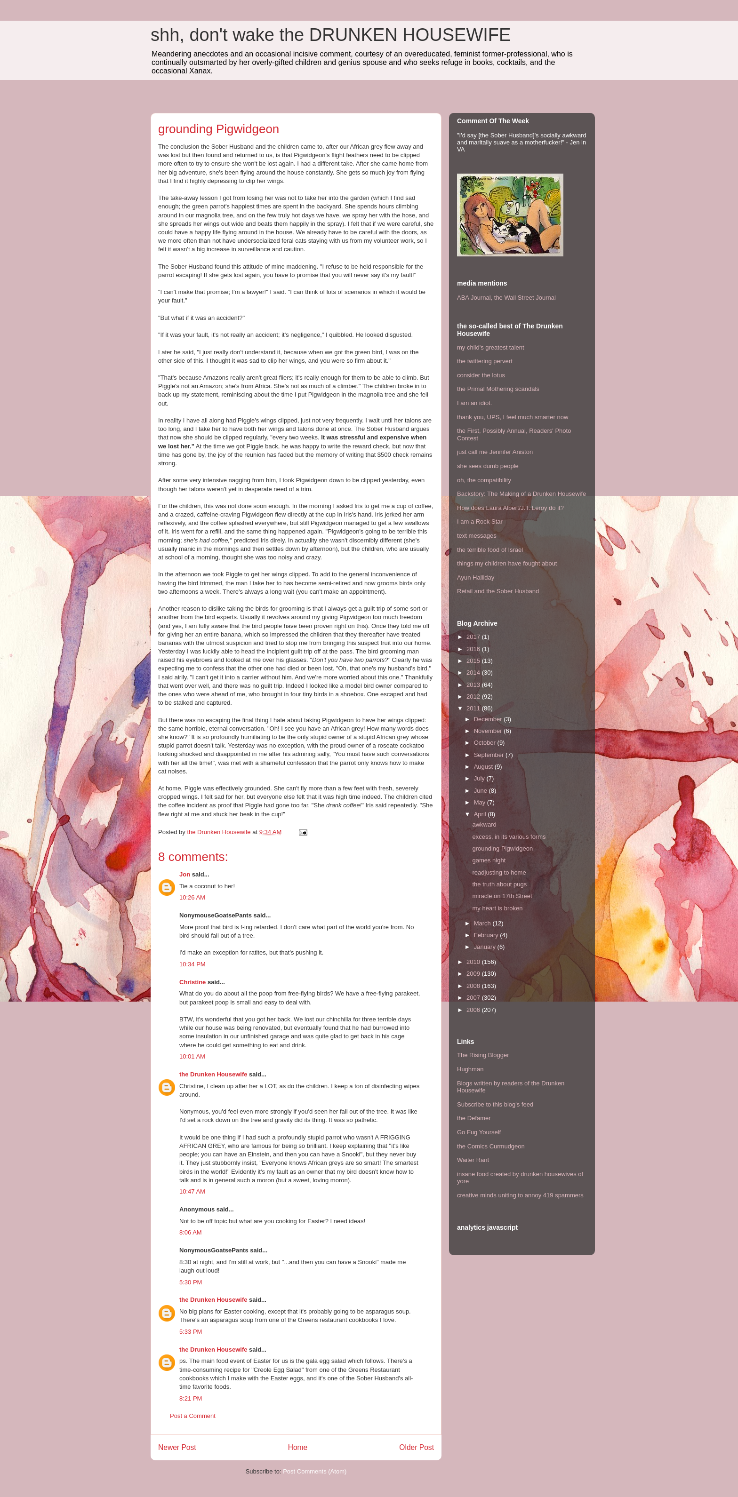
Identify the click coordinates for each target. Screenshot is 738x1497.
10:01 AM (192, 1056)
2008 (474, 985)
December (489, 719)
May (480, 802)
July (480, 778)
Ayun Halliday (475, 577)
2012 (474, 696)
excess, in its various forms (508, 836)
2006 (474, 1009)
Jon (184, 874)
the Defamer (474, 1118)
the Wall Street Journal (525, 297)
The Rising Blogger (483, 1055)
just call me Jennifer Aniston (495, 451)
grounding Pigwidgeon (502, 848)
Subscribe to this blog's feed (495, 1104)
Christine (192, 982)
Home (298, 1447)
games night (488, 860)
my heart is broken (497, 908)
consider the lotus (481, 375)
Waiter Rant (473, 1159)
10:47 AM (192, 1191)
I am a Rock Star (480, 521)
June (481, 790)
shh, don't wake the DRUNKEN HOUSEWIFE (331, 35)
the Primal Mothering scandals (498, 388)
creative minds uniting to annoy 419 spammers (520, 1195)
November (489, 730)
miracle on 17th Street (502, 896)
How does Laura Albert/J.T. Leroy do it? (510, 507)
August (484, 766)
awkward (484, 824)
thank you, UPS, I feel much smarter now (512, 417)
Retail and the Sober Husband (498, 591)
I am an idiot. (474, 402)
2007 (474, 997)
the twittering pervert (485, 361)
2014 (474, 672)
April (481, 814)
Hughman (470, 1069)
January (485, 946)
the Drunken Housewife (213, 1074)
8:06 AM (190, 1232)
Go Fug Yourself (479, 1132)
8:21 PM (190, 1398)
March (483, 923)
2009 (474, 973)
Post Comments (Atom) (314, 1471)
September (489, 754)
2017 (474, 636)
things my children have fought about (507, 563)
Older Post (416, 1447)
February (487, 935)
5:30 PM (190, 1282)
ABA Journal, (474, 297)
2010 (474, 961)
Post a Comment (193, 1415)
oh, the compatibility (484, 480)
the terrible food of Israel (490, 549)
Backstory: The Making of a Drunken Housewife (521, 493)
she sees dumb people (488, 466)
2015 (474, 660)
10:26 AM (192, 897)
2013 (474, 684)
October (485, 742)
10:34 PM (192, 964)
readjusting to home (499, 872)
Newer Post (177, 1447)
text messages (477, 535)
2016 (474, 649)
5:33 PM (190, 1331)
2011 (474, 708)
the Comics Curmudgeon (491, 1146)
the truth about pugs (499, 884)
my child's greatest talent (490, 347)
